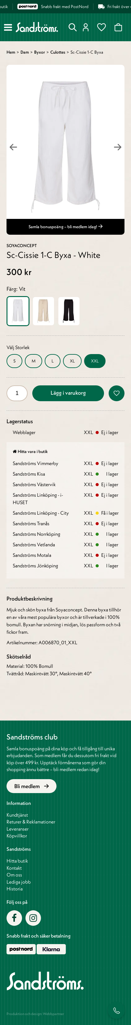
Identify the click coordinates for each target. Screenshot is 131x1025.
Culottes (57, 52)
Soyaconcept (22, 245)
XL (72, 361)
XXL (95, 361)
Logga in (86, 27)
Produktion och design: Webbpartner (35, 1013)
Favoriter (101, 27)
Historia (15, 888)
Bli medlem (31, 786)
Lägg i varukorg (68, 392)
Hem (11, 52)
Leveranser (18, 829)
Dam (24, 52)
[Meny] (8, 27)
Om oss (14, 875)
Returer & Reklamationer (31, 822)
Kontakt (14, 868)
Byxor (39, 52)
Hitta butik (17, 861)
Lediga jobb (19, 882)
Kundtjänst (17, 815)
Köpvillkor (17, 835)
